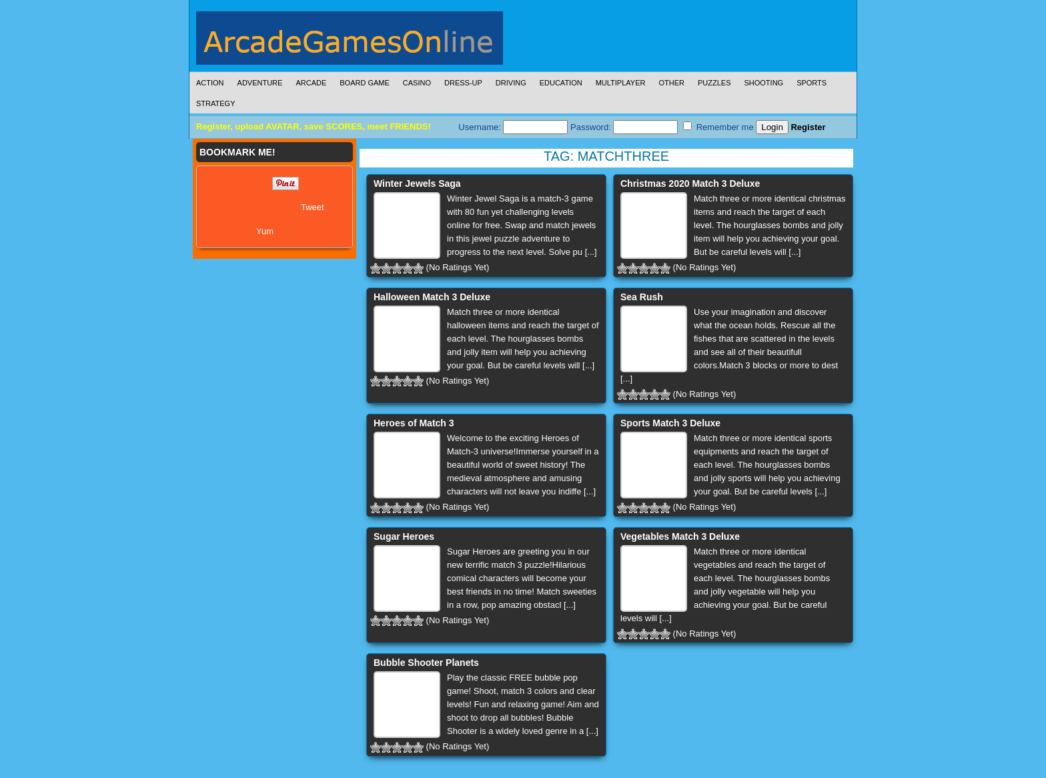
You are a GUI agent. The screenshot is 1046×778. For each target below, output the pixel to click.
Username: (513, 127)
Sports (812, 83)
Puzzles (714, 83)
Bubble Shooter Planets (426, 662)
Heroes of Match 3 (414, 423)
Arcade (311, 83)
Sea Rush (641, 297)
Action (210, 83)
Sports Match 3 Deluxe (670, 423)
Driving (511, 83)
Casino (417, 83)
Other (671, 83)
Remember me (718, 126)
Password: (624, 127)
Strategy (215, 103)
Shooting (763, 83)
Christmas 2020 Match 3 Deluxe (690, 183)
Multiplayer (621, 83)
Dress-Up (463, 83)
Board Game (365, 83)
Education (561, 83)
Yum (265, 231)
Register (808, 127)
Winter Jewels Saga (417, 183)
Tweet (312, 207)
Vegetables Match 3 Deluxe (680, 536)
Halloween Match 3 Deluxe (432, 297)
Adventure (260, 83)
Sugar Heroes (404, 536)
